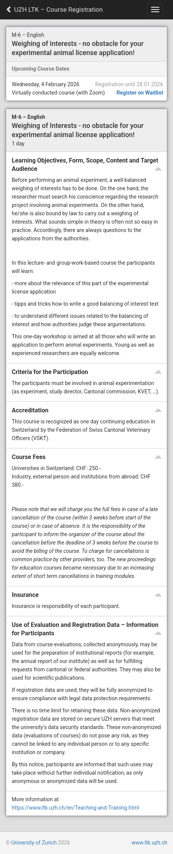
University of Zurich (34, 843)
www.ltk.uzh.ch (149, 843)
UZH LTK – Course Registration (54, 9)
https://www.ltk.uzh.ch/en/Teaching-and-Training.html (75, 808)
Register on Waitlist (139, 93)
